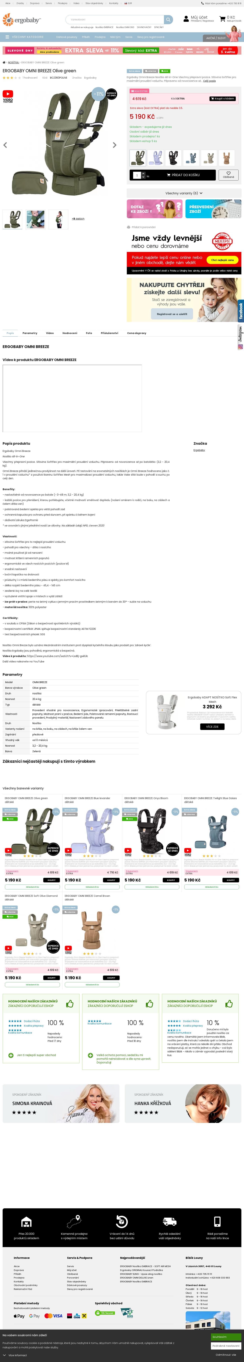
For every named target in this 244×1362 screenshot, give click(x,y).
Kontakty (113, 3)
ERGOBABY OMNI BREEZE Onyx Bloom (146, 798)
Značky (20, 3)
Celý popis (209, 81)
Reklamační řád (23, 1287)
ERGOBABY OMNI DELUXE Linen (136, 1276)
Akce (7, 3)
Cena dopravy (144, 331)
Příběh (86, 37)
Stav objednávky (94, 3)
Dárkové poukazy (66, 37)
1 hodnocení (30, 77)
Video (53, 331)
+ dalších (78, 219)
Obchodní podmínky (25, 1283)
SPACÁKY (159, 27)
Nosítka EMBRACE (104, 27)
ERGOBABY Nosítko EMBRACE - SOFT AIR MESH (145, 1264)
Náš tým (115, 37)
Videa (76, 3)
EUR (128, 3)
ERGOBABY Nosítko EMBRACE (136, 1279)
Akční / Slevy (220, 38)
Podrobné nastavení (226, 1346)
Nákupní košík (234, 21)
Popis (10, 331)
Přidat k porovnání (141, 225)
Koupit (52, 878)
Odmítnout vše (226, 1355)
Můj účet (199, 17)
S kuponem (12, 868)
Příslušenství (116, 331)
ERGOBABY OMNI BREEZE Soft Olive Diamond (31, 896)
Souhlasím (220, 1337)
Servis (49, 3)
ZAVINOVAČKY (144, 27)
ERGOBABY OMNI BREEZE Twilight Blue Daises (210, 798)
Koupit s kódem (222, 98)
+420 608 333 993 (220, 1276)
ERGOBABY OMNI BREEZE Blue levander (87, 798)
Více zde (212, 725)
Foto (94, 331)
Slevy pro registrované (150, 37)
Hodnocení (74, 331)
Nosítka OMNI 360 (125, 27)
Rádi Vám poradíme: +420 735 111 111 (221, 3)
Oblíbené (72, 1272)
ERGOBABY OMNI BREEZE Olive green (26, 798)
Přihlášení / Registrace (202, 21)
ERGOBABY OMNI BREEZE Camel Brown (87, 896)
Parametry (31, 331)
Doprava (34, 3)
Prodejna (62, 3)
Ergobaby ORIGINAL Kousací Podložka (141, 1268)
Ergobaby (90, 77)
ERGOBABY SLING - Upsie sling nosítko (141, 1272)
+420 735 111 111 (204, 1272)
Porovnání (73, 1276)
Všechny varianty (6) (184, 191)
